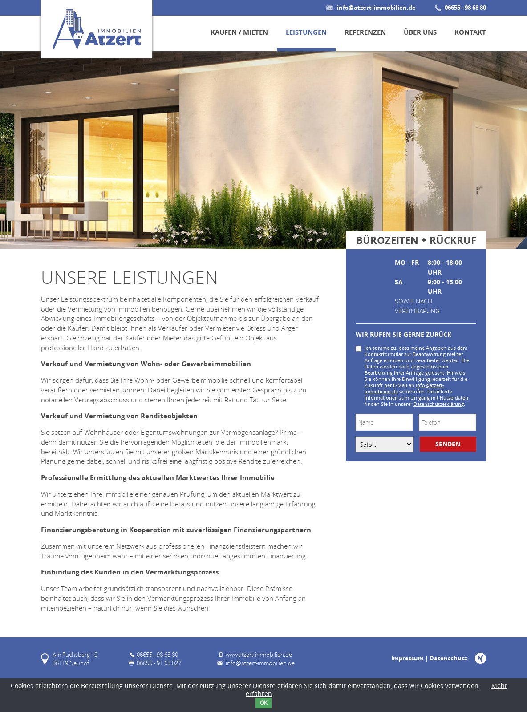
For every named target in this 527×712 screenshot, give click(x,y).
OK (263, 703)
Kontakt (470, 32)
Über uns (420, 32)
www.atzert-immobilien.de (259, 655)
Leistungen (306, 32)
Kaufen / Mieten (239, 32)
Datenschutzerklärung (438, 404)
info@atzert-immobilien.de (376, 8)
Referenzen (365, 32)
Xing (480, 658)
